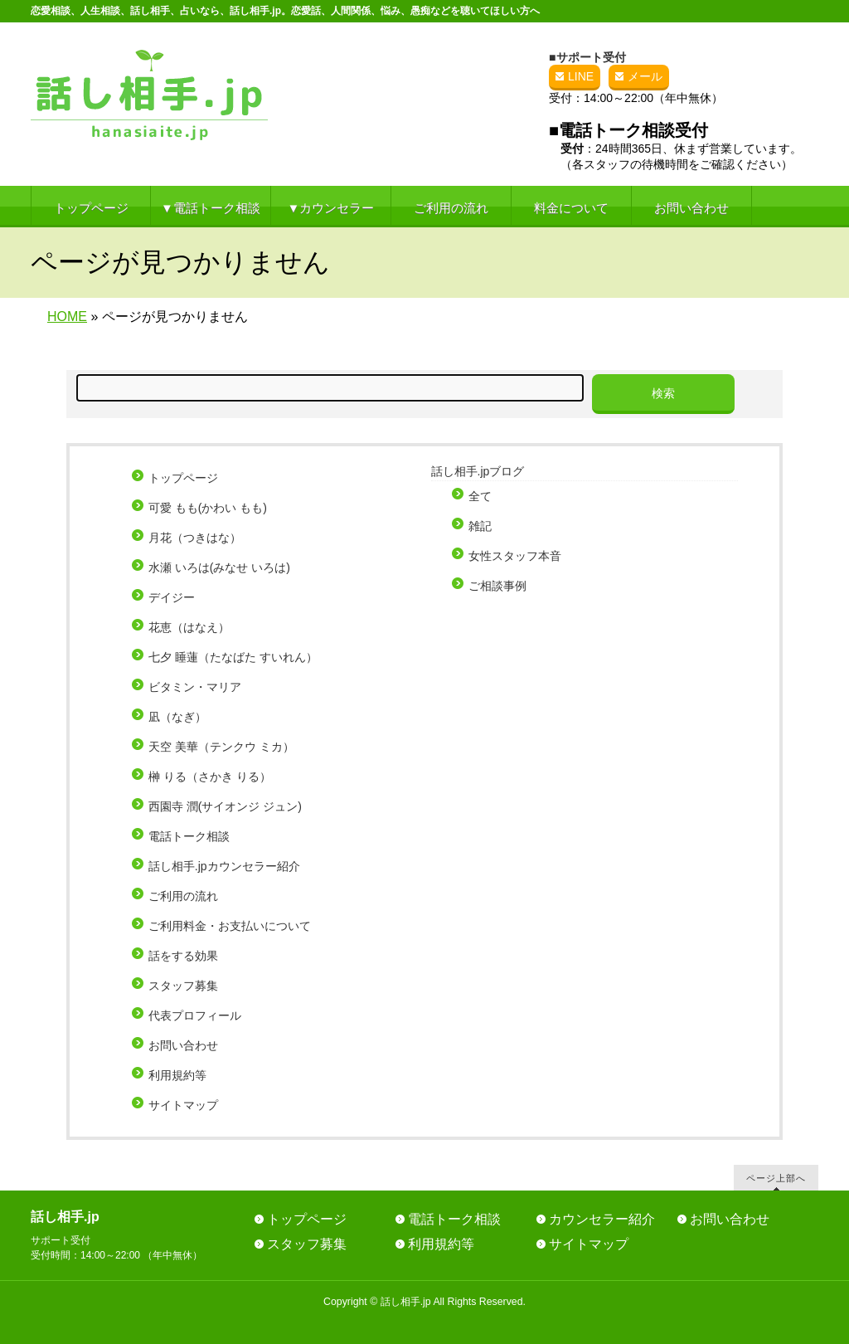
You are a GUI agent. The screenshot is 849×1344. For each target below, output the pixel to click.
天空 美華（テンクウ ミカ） (221, 746)
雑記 (480, 526)
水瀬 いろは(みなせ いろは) (219, 567)
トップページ (183, 478)
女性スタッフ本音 (514, 555)
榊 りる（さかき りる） (209, 776)
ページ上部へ (776, 1177)
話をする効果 (183, 955)
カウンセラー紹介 (602, 1219)
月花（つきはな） (194, 537)
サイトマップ (183, 1105)
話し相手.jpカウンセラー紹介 (224, 866)
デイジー (171, 597)
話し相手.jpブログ (478, 471)
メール (645, 76)
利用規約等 (177, 1075)
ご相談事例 (497, 585)
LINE (581, 76)
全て (480, 496)
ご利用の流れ (183, 896)
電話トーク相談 (189, 836)
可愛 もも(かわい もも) (207, 507)
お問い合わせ (183, 1045)
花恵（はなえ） (189, 627)
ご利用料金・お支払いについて (229, 926)
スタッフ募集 (183, 985)
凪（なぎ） (177, 716)
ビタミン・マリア (194, 687)
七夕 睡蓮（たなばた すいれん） (233, 657)
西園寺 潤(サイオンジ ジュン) (225, 806)
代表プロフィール (194, 1015)
